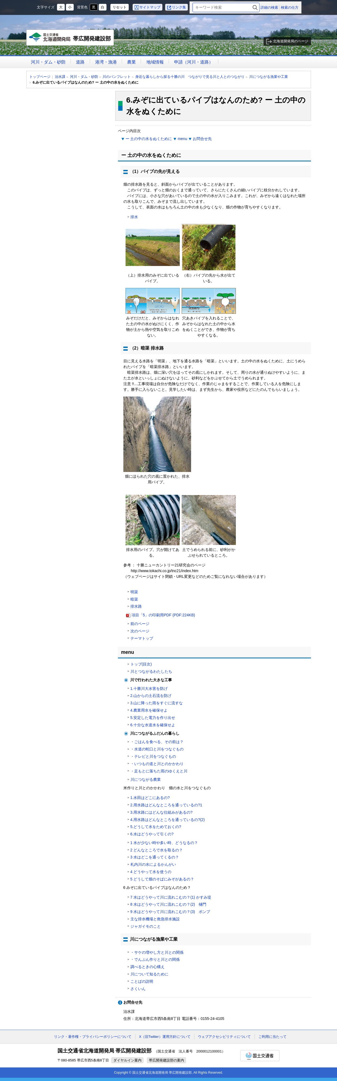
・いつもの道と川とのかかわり (157, 764)
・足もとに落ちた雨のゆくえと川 (158, 771)
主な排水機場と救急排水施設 (155, 919)
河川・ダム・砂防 (48, 62)
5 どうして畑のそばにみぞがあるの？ (162, 879)
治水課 (60, 77)
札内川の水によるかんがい (153, 864)
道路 (80, 62)
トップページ (39, 77)
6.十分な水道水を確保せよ (152, 725)
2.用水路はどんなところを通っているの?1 (166, 805)
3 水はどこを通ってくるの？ (154, 857)
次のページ (139, 631)
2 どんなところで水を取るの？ (156, 850)
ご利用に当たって (272, 1037)
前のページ (139, 624)
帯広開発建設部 (70, 39)
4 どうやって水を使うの (151, 872)
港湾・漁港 (106, 62)
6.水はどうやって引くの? (152, 834)
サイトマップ (150, 7)
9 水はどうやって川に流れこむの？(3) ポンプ (170, 911)
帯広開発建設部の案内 (166, 1060)
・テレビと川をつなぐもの (153, 756)
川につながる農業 (145, 779)
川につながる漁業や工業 (268, 77)
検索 (255, 7)
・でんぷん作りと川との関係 (155, 959)
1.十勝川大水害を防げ (149, 688)
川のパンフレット (116, 77)
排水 (134, 217)
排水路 (136, 606)
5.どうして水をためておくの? (155, 827)
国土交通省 (260, 1055)
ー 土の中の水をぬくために (149, 139)
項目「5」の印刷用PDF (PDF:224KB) (163, 615)
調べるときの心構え (147, 967)
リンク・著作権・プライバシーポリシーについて (92, 1037)
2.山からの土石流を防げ (151, 695)
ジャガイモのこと (145, 926)
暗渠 (134, 599)
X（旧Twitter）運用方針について (165, 1037)
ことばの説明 (141, 981)
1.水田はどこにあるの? (150, 797)
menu (182, 139)
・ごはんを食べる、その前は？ (157, 742)
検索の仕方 (290, 7)
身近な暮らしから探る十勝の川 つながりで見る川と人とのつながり (190, 77)
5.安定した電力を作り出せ (152, 717)
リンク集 (179, 7)
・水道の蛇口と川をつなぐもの (157, 749)
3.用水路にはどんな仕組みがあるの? (161, 812)
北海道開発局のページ (290, 41)
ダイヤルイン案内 (127, 1060)
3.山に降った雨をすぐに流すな (156, 703)
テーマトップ (141, 638)
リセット (120, 7)
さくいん (138, 989)
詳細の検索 (269, 7)
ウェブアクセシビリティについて (224, 1037)
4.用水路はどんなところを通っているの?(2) (167, 819)
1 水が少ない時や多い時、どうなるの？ (164, 843)
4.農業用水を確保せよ (149, 710)
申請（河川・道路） (193, 62)
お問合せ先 (202, 139)
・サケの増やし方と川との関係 (157, 952)
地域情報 (155, 62)
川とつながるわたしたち (151, 671)
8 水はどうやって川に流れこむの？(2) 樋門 (168, 904)
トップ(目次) (141, 664)
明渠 (134, 592)
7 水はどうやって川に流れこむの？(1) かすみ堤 (170, 897)
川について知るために (149, 974)
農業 (131, 62)
